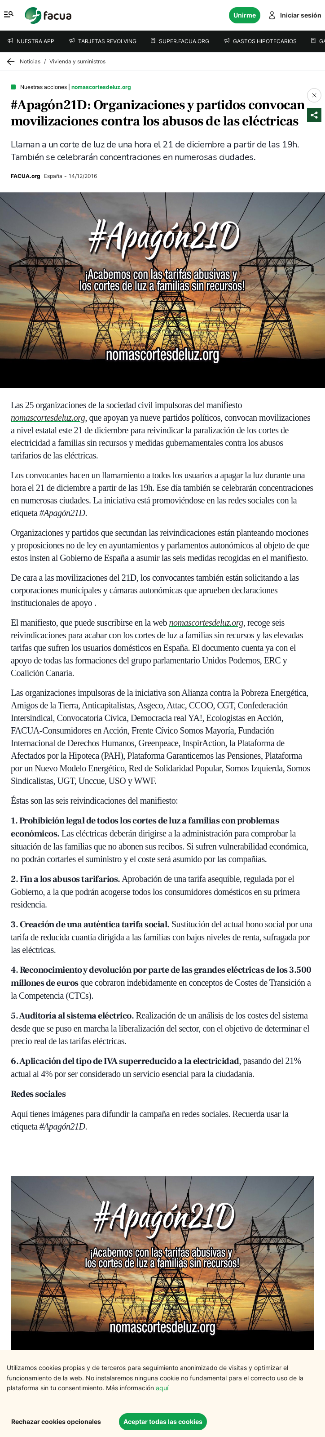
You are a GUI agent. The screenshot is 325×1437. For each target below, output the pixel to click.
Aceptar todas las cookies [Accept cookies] (162, 1421)
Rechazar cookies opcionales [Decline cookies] (56, 1421)
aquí (162, 1388)
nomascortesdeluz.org (48, 418)
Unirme (244, 15)
